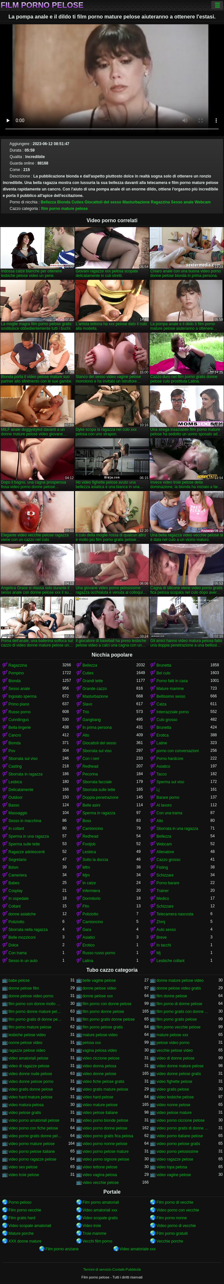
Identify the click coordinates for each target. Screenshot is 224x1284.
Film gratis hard (21, 1218)
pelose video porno (172, 1042)
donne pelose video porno (30, 996)
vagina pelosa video (100, 1050)
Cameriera (17, 875)
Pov (11, 751)
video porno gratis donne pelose (35, 1136)
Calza (161, 704)
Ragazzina (160, 202)
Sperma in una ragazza (28, 836)
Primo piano (18, 704)
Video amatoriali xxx (100, 1210)
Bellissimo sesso (170, 696)
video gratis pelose (172, 1089)
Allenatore (165, 852)
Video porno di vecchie (176, 1225)
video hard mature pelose (30, 1097)
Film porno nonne (171, 1218)
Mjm (86, 875)
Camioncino (93, 828)
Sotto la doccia (95, 859)
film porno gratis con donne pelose (183, 1011)
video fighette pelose (174, 1081)
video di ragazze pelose (28, 1066)
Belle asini (91, 805)
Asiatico (163, 766)
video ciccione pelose (101, 1058)
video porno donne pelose (105, 1128)
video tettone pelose (100, 1167)
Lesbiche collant (170, 960)
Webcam (203, 202)
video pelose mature (173, 1112)
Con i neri (91, 758)
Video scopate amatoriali (29, 1225)
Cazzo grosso (168, 859)
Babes (14, 883)
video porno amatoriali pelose (33, 1120)
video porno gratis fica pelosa (108, 1136)
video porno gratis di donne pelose (183, 1128)
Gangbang (92, 719)
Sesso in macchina (24, 821)
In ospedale (18, 898)
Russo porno (19, 712)
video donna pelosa (99, 1066)
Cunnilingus (18, 719)
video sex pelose (22, 1167)
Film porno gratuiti (172, 1233)
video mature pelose (100, 1105)
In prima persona (97, 727)
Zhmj (160, 922)
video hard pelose (98, 1097)
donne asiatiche (22, 914)
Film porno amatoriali (101, 1202)
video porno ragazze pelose (32, 1159)
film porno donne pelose (103, 1011)
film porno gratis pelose (176, 1019)
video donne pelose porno (30, 1081)
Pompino (16, 673)
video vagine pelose (173, 1175)
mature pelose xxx (172, 1035)
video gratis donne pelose (30, 1089)
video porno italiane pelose (179, 1136)
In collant (16, 828)
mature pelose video (100, 1035)
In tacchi (163, 945)
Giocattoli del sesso (103, 202)
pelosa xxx (92, 1042)
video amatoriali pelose (28, 1058)
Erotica (162, 735)
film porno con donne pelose (107, 1004)
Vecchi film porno (97, 1241)
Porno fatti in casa (172, 681)
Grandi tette (93, 681)
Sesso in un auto (22, 960)
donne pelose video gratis (178, 988)
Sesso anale (182, 202)
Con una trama (169, 813)
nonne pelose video (25, 1042)
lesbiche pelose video (27, 1035)
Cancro (14, 735)
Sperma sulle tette (24, 844)
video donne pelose (99, 1074)
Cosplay (15, 890)
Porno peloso (20, 1202)
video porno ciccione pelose (180, 1120)
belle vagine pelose (99, 980)
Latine (161, 743)
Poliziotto (91, 914)
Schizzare (165, 875)
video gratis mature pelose (105, 1089)
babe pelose (19, 980)
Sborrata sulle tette (99, 789)
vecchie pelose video (174, 1050)
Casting (15, 766)
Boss (87, 821)
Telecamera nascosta (174, 914)
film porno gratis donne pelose (109, 1019)
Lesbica (15, 782)
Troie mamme (95, 1233)
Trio (86, 712)
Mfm (86, 867)
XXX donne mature (24, 1241)
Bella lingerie (19, 727)
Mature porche (20, 1233)
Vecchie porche (169, 1241)
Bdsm (13, 867)
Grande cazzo (95, 688)
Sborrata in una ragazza (177, 828)
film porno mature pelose (64, 208)
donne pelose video (99, 988)
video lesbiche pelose (175, 1097)
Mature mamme (170, 688)
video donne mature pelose (180, 1066)
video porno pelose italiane (31, 1151)
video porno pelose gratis (178, 1143)
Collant (14, 906)
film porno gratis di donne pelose (35, 1019)
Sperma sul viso (170, 782)
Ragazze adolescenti (26, 852)
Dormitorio (91, 898)
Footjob (89, 844)
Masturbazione (136, 202)
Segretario (17, 859)
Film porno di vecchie (174, 1202)
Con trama (17, 953)
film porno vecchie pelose (178, 1027)
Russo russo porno (99, 953)
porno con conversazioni (177, 751)
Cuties (78, 202)
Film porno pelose (42, 5)
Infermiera (91, 890)
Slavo (87, 704)
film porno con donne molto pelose (35, 1004)
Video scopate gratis (100, 1218)
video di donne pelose (175, 1058)
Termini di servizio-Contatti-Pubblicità (112, 1269)
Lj (157, 789)
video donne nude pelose (30, 1074)
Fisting (162, 867)
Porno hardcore (169, 758)
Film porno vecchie (24, 1210)
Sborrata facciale (97, 782)
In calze (89, 883)
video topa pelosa (171, 1167)
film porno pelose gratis (103, 1027)
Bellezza (48, 202)
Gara (87, 929)
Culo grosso (166, 719)
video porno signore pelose (106, 1159)
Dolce (13, 945)
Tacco (161, 774)
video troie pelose (23, 1175)
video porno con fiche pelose (33, 1128)
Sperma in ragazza (99, 813)
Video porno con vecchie (177, 1210)
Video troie (92, 1225)
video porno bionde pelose (105, 1120)
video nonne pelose (173, 1105)
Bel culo (163, 673)
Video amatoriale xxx (138, 1249)
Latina (88, 960)
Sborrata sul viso (97, 751)
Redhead (91, 766)
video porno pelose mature (106, 1151)
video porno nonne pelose (105, 1143)
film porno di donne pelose (179, 1004)
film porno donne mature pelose (35, 1011)
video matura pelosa (26, 1105)
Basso (13, 805)
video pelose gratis (24, 1112)
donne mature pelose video (180, 980)
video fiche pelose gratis (104, 1081)
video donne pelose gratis (178, 1074)
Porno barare (167, 883)
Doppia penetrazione (101, 797)
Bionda (64, 202)
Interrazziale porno (172, 712)
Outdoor (15, 797)
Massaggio (17, 813)
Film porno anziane (62, 1249)
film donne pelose (171, 996)
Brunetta (163, 665)
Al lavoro (164, 805)
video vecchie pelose (101, 1182)
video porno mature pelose (31, 1143)
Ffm (86, 906)
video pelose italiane (100, 1112)
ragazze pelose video (26, 1050)
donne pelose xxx (98, 996)
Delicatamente (20, 789)
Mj (158, 953)
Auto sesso (166, 929)
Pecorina (90, 774)
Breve (161, 937)
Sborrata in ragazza (25, 774)
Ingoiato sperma (22, 696)
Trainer (162, 890)
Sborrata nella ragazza (28, 929)
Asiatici (89, 937)
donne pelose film (23, 988)
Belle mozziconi (21, 937)
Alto (86, 735)
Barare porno (167, 797)
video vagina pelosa (100, 1175)
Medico (162, 898)
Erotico (89, 945)
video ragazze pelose (174, 1159)
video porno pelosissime (177, 1151)
